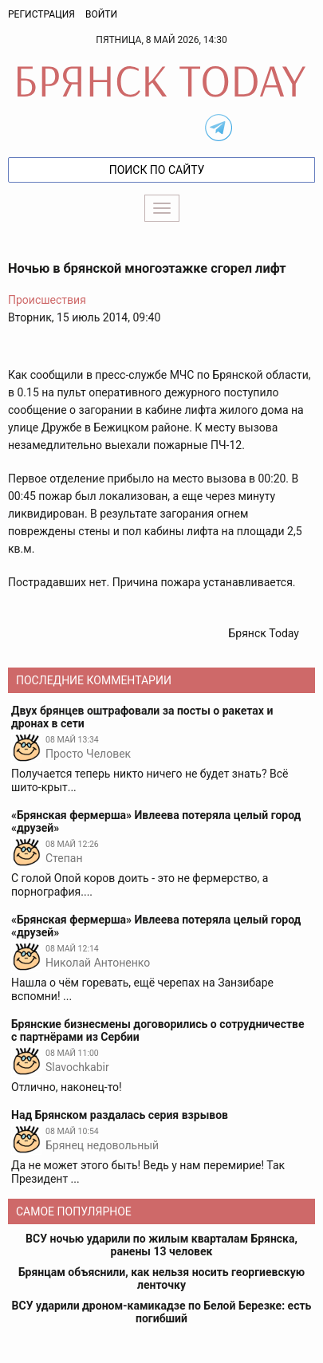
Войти (101, 14)
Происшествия (47, 299)
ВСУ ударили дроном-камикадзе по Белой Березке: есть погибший (162, 1312)
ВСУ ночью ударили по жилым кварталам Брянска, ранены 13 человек (161, 1245)
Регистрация (41, 14)
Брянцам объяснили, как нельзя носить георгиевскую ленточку (161, 1278)
